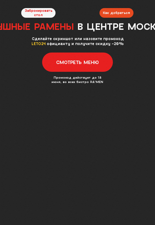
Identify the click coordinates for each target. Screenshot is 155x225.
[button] (77, 62)
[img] (77, 9)
